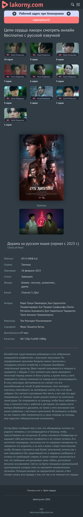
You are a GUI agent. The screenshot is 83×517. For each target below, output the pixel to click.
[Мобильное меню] (78, 4)
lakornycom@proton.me (41, 512)
